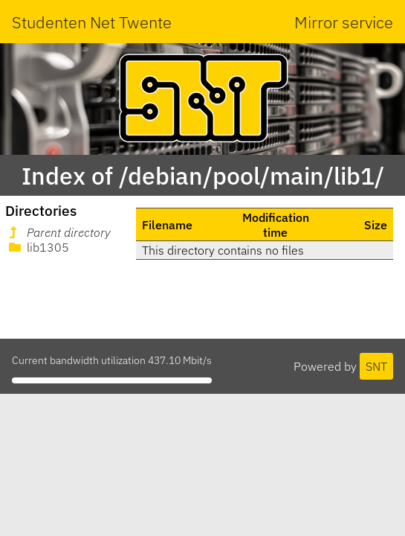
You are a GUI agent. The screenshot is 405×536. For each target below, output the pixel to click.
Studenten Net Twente (92, 22)
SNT (376, 366)
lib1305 (37, 247)
